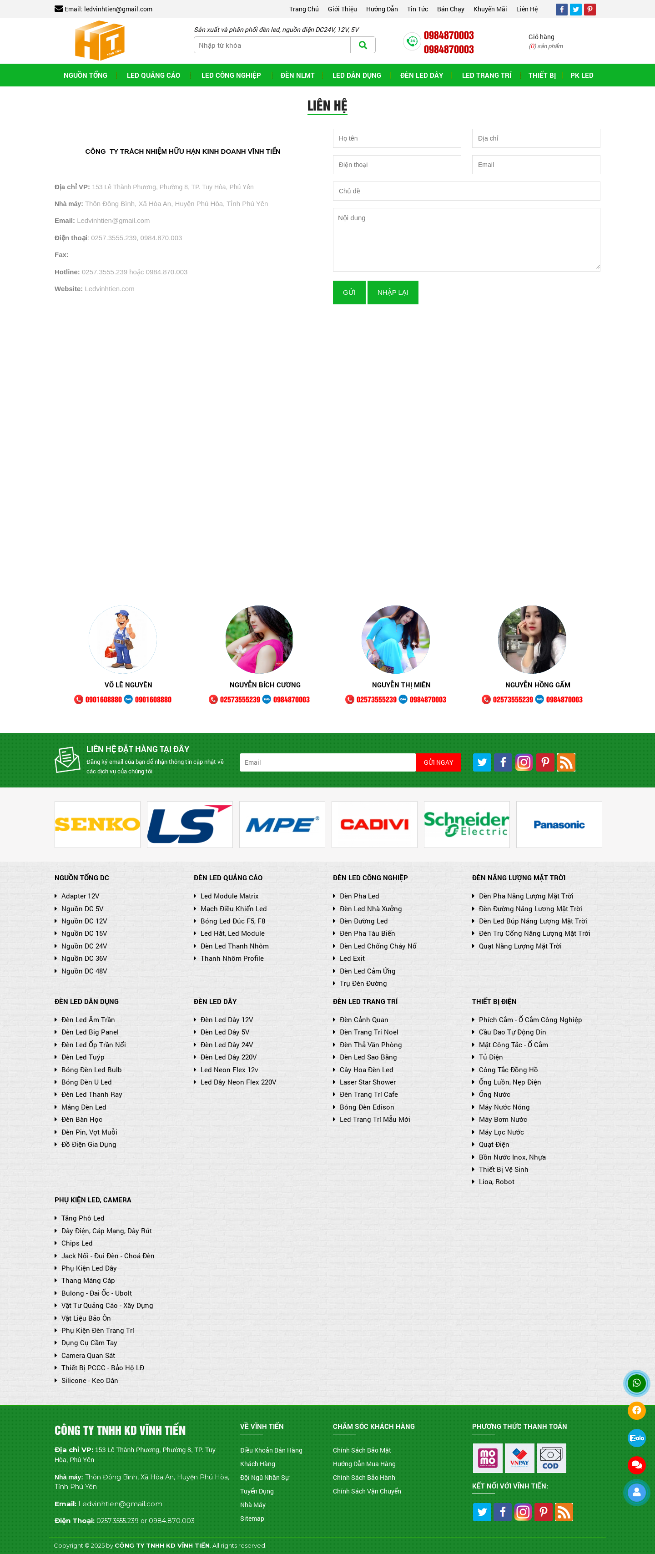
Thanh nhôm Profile (229, 958)
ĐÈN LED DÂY (215, 1001)
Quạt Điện (490, 1144)
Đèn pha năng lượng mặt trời (523, 895)
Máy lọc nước (498, 1131)
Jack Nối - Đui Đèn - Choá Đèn (105, 1255)
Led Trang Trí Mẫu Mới (371, 1119)
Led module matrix (226, 895)
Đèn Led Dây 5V (221, 1031)
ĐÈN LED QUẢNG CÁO (228, 877)
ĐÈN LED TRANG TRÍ (365, 1001)
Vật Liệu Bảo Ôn (83, 1317)
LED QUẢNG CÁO (153, 75)
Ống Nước (491, 1094)
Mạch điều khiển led (230, 908)
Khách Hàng (257, 1463)
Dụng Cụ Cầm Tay (86, 1342)
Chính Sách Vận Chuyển (367, 1491)
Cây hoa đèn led (363, 1069)
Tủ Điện (487, 1056)
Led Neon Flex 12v (226, 1069)
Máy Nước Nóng (501, 1106)
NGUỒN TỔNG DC (82, 877)
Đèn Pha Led (356, 895)
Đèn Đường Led (360, 920)
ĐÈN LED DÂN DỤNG (87, 1001)
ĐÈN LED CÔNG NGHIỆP (370, 877)
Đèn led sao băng (365, 1056)
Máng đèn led (80, 1106)
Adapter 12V (77, 895)
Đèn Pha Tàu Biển (364, 933)
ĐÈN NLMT (298, 75)
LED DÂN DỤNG (357, 75)
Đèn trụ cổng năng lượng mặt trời (531, 933)
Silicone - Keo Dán (86, 1380)
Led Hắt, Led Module (229, 933)
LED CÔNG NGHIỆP (231, 75)
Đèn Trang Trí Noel (365, 1031)
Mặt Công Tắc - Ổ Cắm (510, 1044)
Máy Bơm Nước (499, 1119)
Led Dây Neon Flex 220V (235, 1081)
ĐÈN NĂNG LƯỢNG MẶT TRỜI (518, 877)
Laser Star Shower (364, 1081)
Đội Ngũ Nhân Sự (264, 1477)
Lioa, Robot (493, 1181)
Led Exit (349, 958)
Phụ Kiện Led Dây (86, 1267)
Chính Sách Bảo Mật (362, 1450)
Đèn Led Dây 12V (223, 1019)
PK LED (582, 75)
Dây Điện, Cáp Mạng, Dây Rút (103, 1230)
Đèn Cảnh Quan (360, 1019)
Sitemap (252, 1518)
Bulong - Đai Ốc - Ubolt (93, 1292)
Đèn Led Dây (421, 75)
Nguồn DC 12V (81, 920)
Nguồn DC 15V (81, 933)
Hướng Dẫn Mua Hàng (364, 1463)
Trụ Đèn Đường (360, 983)
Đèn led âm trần (85, 1019)
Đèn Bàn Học (78, 1119)
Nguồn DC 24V (81, 945)
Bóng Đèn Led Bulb (88, 1069)
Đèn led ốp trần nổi (90, 1044)
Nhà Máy (253, 1504)
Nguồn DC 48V (81, 970)
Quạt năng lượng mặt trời (517, 945)
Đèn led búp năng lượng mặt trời (529, 920)
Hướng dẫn (382, 9)
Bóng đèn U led (83, 1081)
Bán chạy (450, 9)
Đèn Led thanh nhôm (231, 945)
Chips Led (74, 1242)
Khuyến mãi (490, 9)
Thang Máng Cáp (85, 1280)
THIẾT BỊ (542, 75)
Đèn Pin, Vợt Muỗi (86, 1131)
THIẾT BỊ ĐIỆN (494, 1001)
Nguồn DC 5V (79, 908)
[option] (122, 657)
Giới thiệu (342, 9)
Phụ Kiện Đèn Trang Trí (94, 1330)
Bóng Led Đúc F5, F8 (229, 920)
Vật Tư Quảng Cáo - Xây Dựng (104, 1305)
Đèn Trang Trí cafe (365, 1094)
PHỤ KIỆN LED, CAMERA (93, 1199)
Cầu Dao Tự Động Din (509, 1031)
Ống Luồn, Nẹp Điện (506, 1081)
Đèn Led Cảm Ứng (364, 970)
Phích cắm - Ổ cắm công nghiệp (527, 1019)
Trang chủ (304, 9)
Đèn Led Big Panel (87, 1031)
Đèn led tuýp (80, 1056)
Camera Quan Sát (85, 1355)
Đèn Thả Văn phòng (367, 1044)
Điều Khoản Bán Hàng (271, 1450)
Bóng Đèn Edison (363, 1106)
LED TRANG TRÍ (486, 75)
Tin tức (417, 9)
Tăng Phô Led (80, 1217)
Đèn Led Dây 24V (223, 1044)
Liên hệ (527, 9)
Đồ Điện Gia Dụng (85, 1144)
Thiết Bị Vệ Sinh (500, 1169)
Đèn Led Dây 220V (225, 1056)
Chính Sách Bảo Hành (364, 1477)
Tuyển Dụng (257, 1491)
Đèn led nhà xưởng (367, 908)
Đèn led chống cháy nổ (375, 945)
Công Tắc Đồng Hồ (505, 1069)
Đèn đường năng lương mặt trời (527, 908)
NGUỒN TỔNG (85, 75)
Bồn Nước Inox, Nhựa (509, 1156)
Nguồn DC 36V (81, 958)
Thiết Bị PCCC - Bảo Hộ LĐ (99, 1367)
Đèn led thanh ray (88, 1094)
